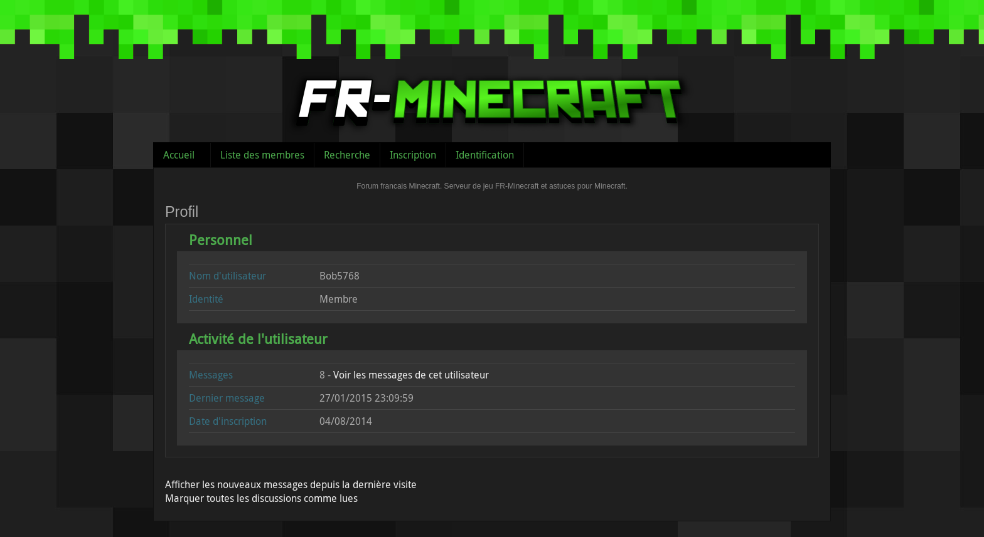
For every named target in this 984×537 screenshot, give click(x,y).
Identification (485, 155)
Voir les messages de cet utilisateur (411, 375)
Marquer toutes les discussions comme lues (261, 498)
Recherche (347, 155)
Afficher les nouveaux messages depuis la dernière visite (291, 484)
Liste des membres (262, 155)
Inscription (413, 155)
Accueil (179, 155)
